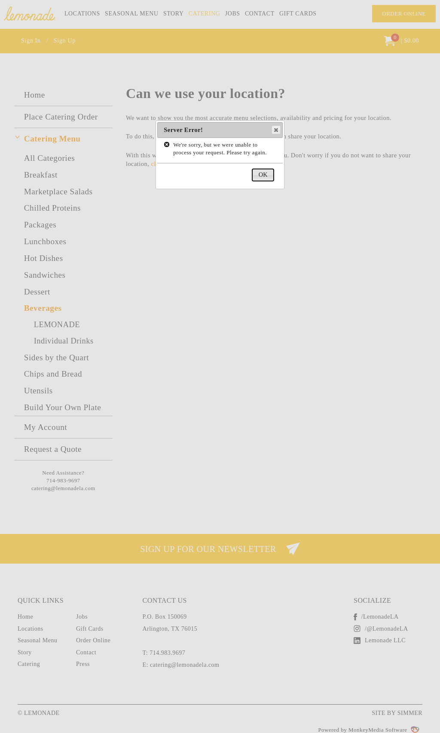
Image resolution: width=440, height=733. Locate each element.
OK (263, 174)
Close (276, 129)
